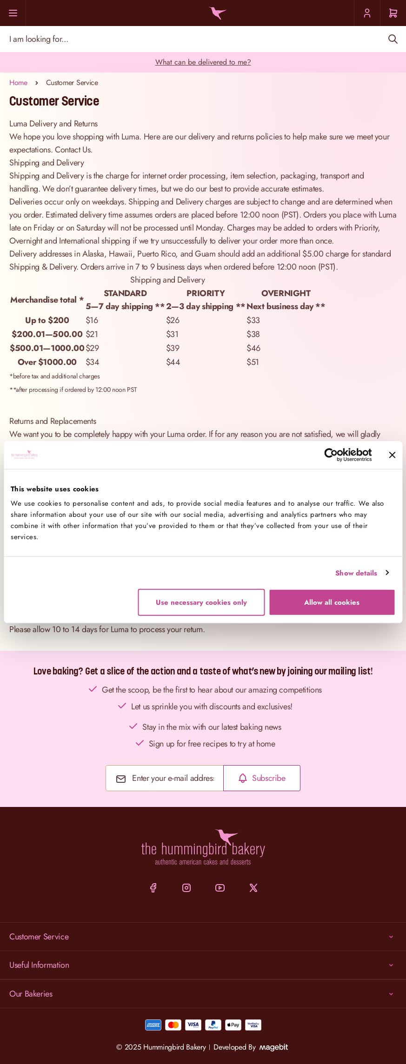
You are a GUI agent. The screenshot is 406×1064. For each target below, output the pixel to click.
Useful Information (203, 965)
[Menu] (13, 13)
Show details (356, 573)
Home (18, 82)
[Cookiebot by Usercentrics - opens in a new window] (331, 455)
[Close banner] (392, 454)
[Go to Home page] (216, 13)
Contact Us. (74, 150)
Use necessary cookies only (201, 602)
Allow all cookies (331, 602)
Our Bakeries (203, 994)
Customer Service (203, 937)
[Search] (392, 39)
